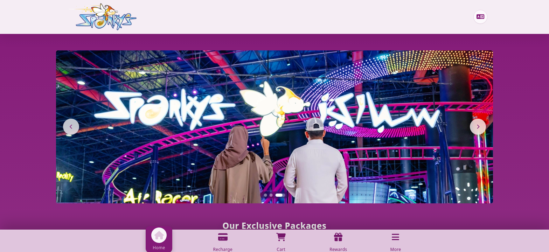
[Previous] (71, 127)
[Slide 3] (280, 195)
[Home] (103, 17)
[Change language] (480, 17)
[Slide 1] (265, 195)
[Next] (478, 127)
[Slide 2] (271, 195)
